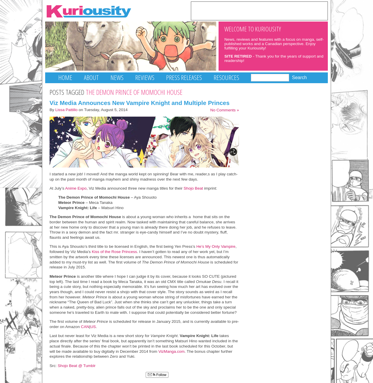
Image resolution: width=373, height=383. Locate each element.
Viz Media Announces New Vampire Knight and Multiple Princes (140, 102)
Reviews (144, 77)
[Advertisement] (259, 10)
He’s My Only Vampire (215, 246)
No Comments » (224, 110)
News (117, 77)
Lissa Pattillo (66, 110)
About (91, 77)
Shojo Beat (193, 188)
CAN (85, 327)
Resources (226, 77)
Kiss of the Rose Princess (114, 252)
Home (65, 77)
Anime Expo (76, 188)
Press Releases (184, 77)
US (93, 327)
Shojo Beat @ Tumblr (77, 366)
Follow (157, 375)
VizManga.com (171, 351)
